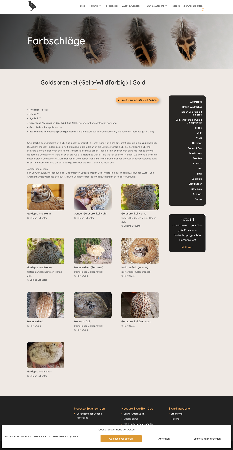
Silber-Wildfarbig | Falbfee (191, 113)
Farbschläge (112, 6)
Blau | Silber (195, 183)
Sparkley (197, 178)
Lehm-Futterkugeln (134, 413)
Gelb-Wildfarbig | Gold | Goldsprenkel (189, 121)
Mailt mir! (187, 247)
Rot (200, 168)
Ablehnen (164, 438)
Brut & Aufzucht (155, 6)
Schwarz (197, 163)
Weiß (199, 137)
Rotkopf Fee (195, 148)
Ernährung (176, 413)
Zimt (199, 173)
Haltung (93, 6)
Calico (198, 199)
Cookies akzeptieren (121, 438)
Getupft (197, 194)
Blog (82, 6)
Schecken (196, 188)
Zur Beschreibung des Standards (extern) (137, 100)
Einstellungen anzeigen (207, 438)
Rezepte (175, 6)
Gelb (199, 132)
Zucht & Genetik (131, 6)
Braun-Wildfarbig (192, 106)
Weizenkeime (131, 418)
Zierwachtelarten (193, 6)
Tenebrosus (195, 153)
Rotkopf (197, 143)
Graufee (197, 158)
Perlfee (198, 127)
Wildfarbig (196, 101)
